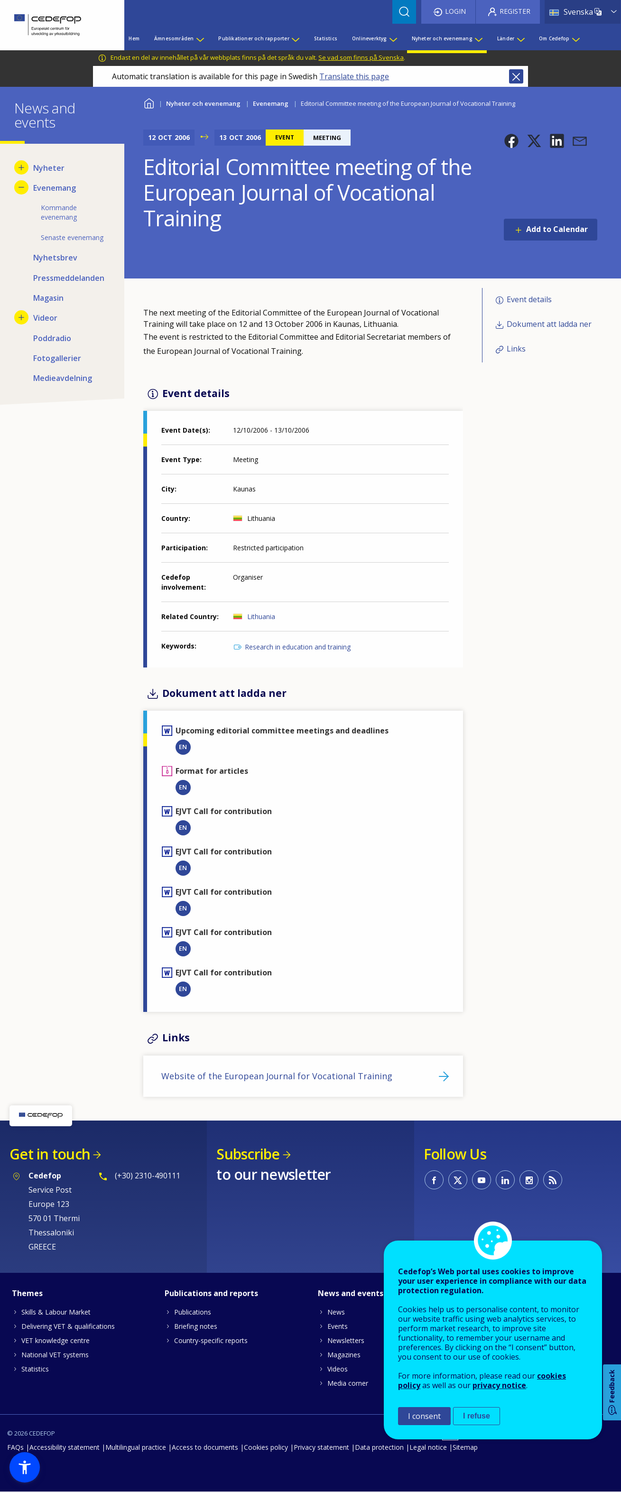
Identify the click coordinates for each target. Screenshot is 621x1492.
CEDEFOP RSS (552, 1179)
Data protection (379, 1447)
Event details (529, 299)
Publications (192, 1311)
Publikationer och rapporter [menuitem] (253, 38)
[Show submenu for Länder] (520, 38)
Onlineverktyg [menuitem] (369, 38)
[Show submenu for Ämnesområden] (199, 38)
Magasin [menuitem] (48, 298)
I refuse (476, 1416)
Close (516, 76)
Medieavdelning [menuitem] (62, 378)
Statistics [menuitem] (325, 38)
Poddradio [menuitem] (52, 338)
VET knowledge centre (55, 1340)
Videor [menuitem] (45, 318)
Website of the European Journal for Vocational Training (276, 1076)
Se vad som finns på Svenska (361, 57)
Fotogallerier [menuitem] (57, 358)
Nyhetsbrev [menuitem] (55, 257)
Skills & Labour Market (56, 1311)
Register (515, 11)
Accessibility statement (64, 1447)
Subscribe (247, 1154)
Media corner (347, 1383)
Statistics (35, 1368)
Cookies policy (266, 1447)
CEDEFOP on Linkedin (505, 1179)
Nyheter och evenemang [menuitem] (442, 38)
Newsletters (345, 1340)
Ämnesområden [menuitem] (174, 38)
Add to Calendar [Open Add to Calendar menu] (557, 229)
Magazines (344, 1354)
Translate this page (354, 76)
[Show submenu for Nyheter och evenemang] (478, 38)
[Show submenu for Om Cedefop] (575, 38)
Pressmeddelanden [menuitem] (68, 278)
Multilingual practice (135, 1447)
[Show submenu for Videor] (21, 317)
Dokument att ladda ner (549, 324)
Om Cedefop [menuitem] (554, 38)
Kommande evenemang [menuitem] (59, 212)
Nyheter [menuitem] (49, 168)
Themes (27, 1293)
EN (183, 746)
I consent (424, 1416)
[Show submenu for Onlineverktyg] (392, 38)
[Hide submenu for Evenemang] (21, 187)
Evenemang (270, 103)
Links (516, 349)
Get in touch (49, 1154)
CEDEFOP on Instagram (528, 1179)
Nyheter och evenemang (203, 103)
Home (149, 102)
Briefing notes (195, 1326)
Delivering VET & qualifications (68, 1326)
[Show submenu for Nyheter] (21, 167)
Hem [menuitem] (134, 38)
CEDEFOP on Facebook (434, 1179)
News (336, 1311)
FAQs (15, 1447)
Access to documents (205, 1447)
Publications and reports (211, 1293)
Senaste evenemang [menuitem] (72, 237)
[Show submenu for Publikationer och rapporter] (295, 38)
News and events (350, 1293)
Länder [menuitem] (505, 38)
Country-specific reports (211, 1340)
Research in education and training (298, 646)
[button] (511, 140)
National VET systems (55, 1354)
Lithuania (261, 616)
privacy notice (499, 1385)
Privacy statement (321, 1447)
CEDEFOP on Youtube (481, 1179)
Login (455, 11)
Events (337, 1326)
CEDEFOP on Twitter (457, 1179)
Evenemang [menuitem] (54, 188)
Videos (337, 1368)
